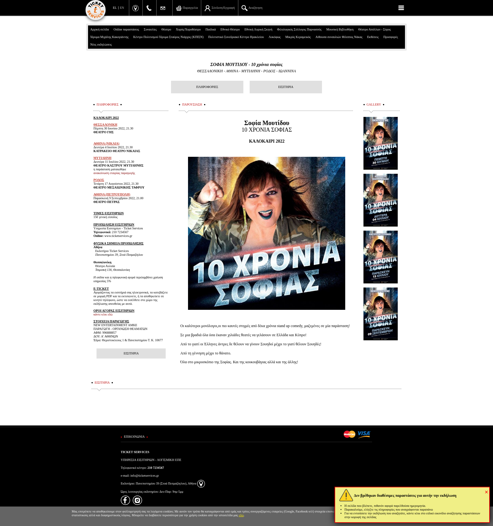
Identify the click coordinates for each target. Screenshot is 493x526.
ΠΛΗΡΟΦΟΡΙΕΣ (207, 87)
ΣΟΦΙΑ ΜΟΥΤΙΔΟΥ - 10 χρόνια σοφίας (246, 64)
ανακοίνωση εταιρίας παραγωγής (114, 173)
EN (122, 7)
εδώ (241, 515)
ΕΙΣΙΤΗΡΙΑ (285, 87)
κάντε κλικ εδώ (103, 314)
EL (115, 7)
